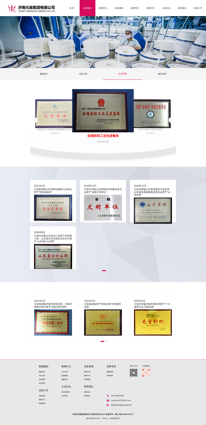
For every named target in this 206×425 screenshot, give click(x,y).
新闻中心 (103, 8)
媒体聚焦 (64, 376)
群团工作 (42, 399)
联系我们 (182, 8)
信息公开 (198, 8)
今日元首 (64, 372)
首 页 (71, 8)
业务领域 (119, 8)
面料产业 (87, 376)
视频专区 (64, 379)
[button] (172, 120)
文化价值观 (65, 392)
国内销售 (110, 376)
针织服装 (87, 379)
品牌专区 (135, 8)
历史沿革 (83, 74)
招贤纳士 (87, 396)
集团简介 (44, 74)
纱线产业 (87, 372)
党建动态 (42, 396)
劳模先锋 (42, 403)
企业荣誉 (123, 74)
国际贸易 (110, 372)
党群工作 (150, 8)
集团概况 (87, 8)
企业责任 (64, 396)
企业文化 (166, 8)
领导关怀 (162, 74)
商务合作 (87, 392)
